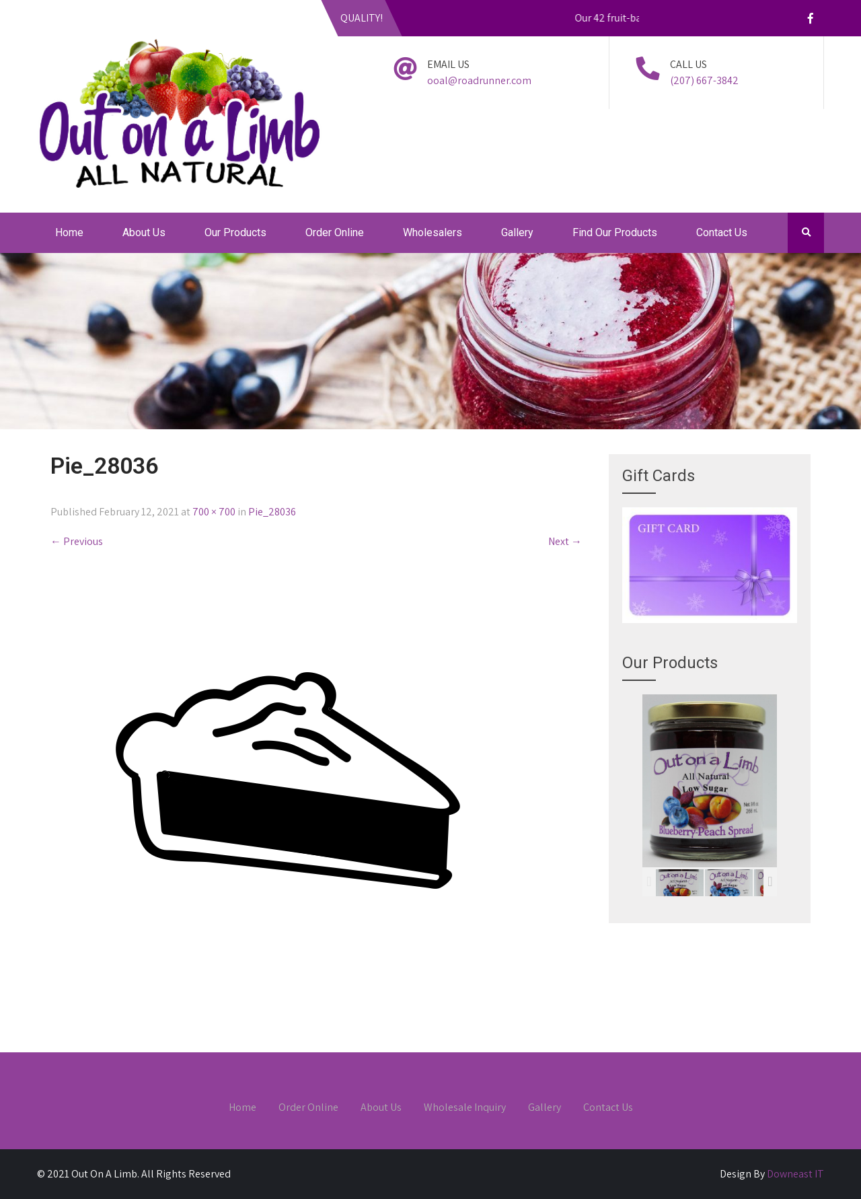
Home (69, 232)
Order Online (334, 232)
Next (565, 541)
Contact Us (721, 232)
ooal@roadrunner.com (479, 80)
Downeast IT (795, 1174)
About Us (143, 232)
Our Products (235, 232)
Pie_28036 (272, 512)
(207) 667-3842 (704, 80)
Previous (76, 541)
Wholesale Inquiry (465, 1108)
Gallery (517, 232)
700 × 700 (213, 512)
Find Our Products (614, 232)
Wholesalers (432, 232)
